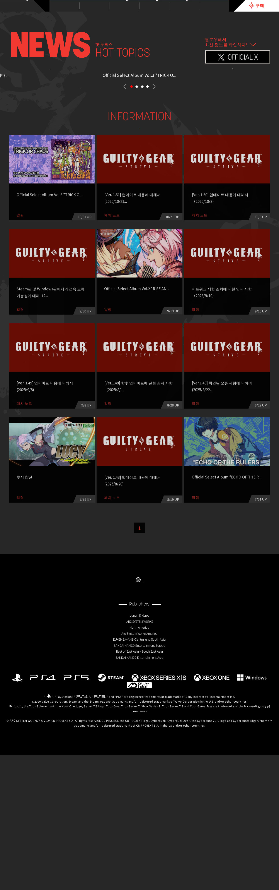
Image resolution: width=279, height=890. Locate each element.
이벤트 (217, 241)
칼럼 (87, 253)
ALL (62, 241)
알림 (113, 241)
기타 (191, 253)
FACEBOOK (130, 722)
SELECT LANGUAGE (139, 703)
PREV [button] (125, 187)
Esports (139, 253)
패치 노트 (165, 241)
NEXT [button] (154, 187)
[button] (131, 187)
